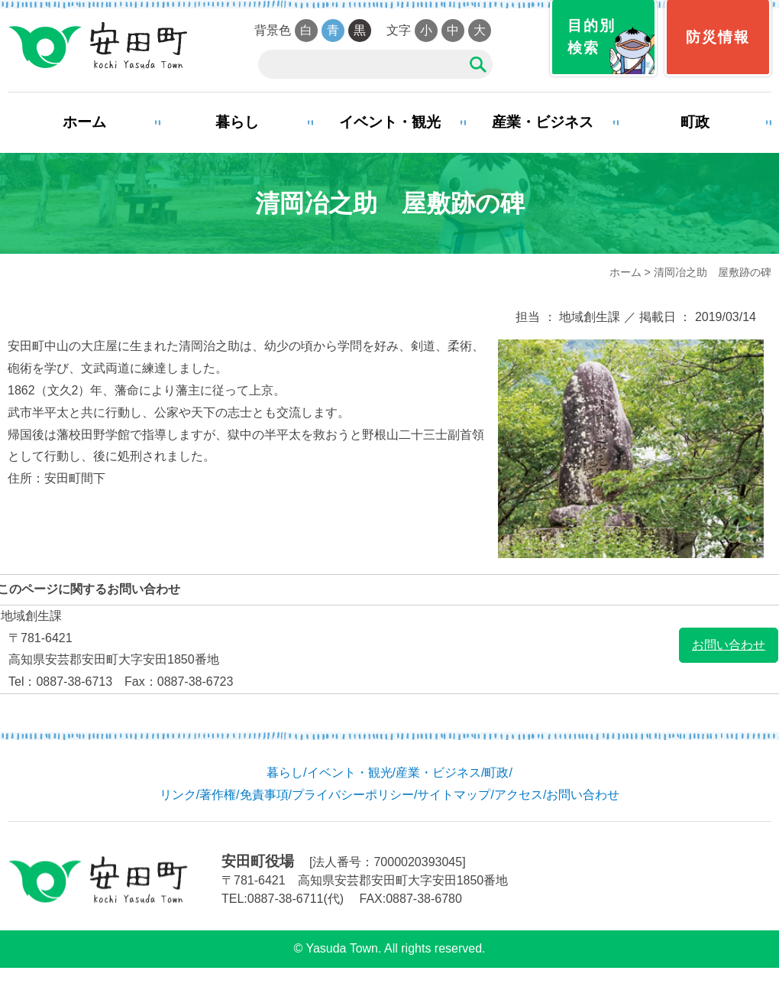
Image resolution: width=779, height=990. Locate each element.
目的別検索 (591, 37)
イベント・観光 (390, 122)
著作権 (217, 794)
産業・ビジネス (542, 122)
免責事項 (264, 794)
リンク (178, 794)
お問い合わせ (728, 644)
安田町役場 (97, 46)
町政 (695, 122)
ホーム (84, 122)
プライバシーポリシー (353, 794)
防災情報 (718, 37)
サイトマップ (453, 794)
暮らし (237, 122)
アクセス (518, 794)
